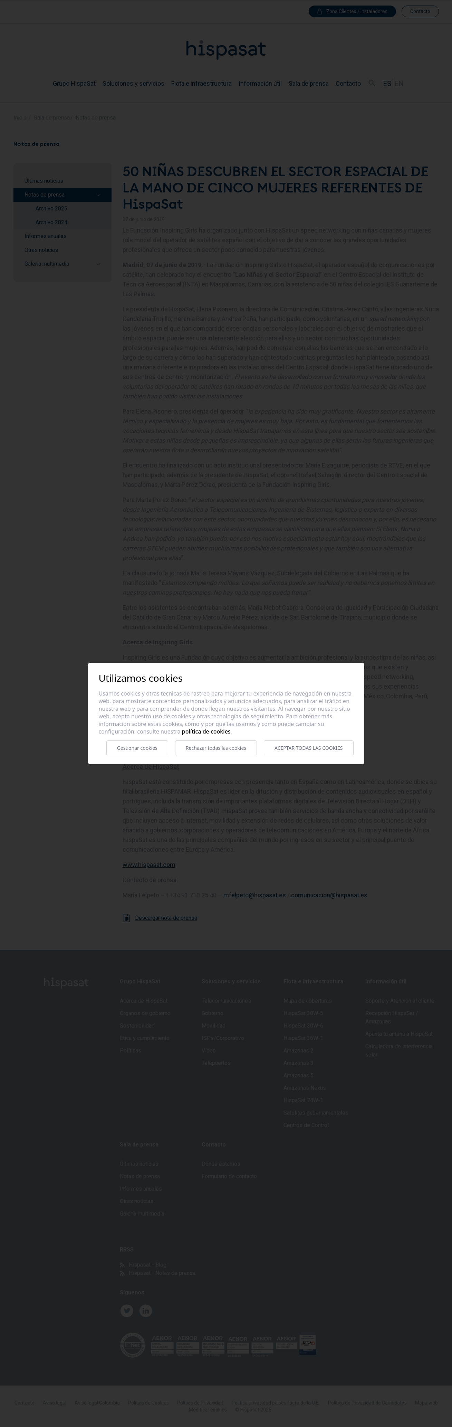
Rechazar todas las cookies (216, 748)
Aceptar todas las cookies (309, 748)
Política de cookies (206, 731)
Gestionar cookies (137, 748)
